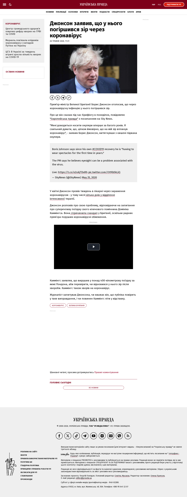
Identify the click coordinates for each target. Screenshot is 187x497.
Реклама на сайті (28, 452)
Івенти (94, 12)
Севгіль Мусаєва (122, 476)
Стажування (26, 476)
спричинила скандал (84, 213)
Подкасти (104, 12)
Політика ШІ (26, 462)
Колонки (73, 12)
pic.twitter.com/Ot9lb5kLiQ (104, 172)
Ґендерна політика (29, 465)
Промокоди (26, 479)
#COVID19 (98, 149)
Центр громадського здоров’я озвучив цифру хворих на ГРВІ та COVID (23, 31)
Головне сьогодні (60, 382)
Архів (138, 12)
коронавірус (58, 305)
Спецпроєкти (118, 12)
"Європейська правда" (64, 118)
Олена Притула (158, 476)
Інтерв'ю (84, 12)
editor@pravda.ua (84, 478)
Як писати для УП (28, 472)
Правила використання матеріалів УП (38, 458)
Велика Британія (76, 305)
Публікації (61, 12)
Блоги (130, 12)
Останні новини (15, 71)
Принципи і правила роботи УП (35, 469)
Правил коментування (106, 372)
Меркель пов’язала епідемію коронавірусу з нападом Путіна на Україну (22, 43)
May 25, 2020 (89, 177)
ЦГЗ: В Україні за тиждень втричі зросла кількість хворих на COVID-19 (23, 54)
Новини (50, 12)
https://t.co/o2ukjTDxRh (73, 172)
